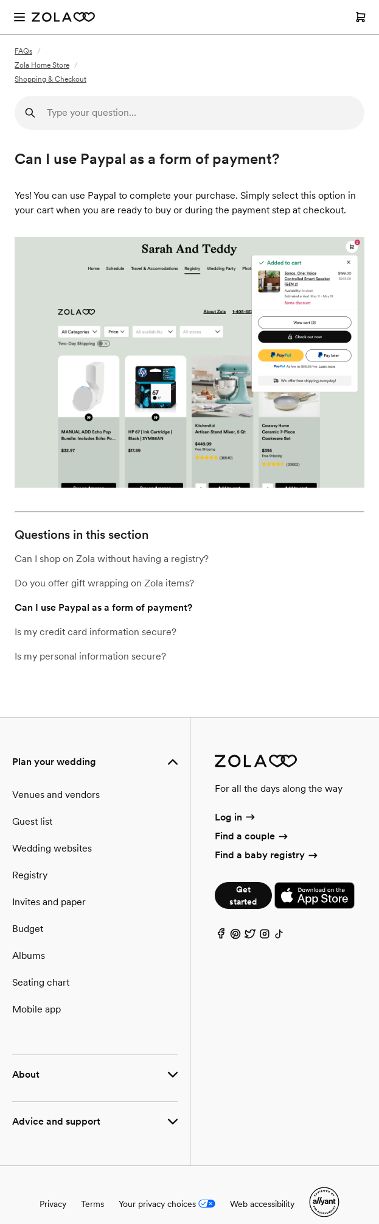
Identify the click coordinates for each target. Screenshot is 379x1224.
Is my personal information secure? (90, 656)
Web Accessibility (0, 0)
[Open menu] (19, 17)
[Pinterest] (235, 936)
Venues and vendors (56, 794)
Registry (29, 875)
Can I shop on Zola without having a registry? (112, 558)
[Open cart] (361, 17)
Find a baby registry (267, 855)
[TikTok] (279, 936)
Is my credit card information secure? (95, 632)
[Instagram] (265, 936)
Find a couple (252, 836)
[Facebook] (221, 936)
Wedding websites (52, 848)
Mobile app (36, 1009)
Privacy (53, 1204)
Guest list (32, 821)
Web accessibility (262, 1204)
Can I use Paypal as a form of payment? (103, 607)
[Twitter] (250, 936)
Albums (28, 955)
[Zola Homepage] (63, 17)
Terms (92, 1204)
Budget (27, 928)
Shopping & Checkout (50, 79)
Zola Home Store (42, 65)
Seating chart (40, 982)
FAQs (23, 51)
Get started (243, 895)
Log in (236, 817)
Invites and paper (49, 902)
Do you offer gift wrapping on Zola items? (104, 583)
